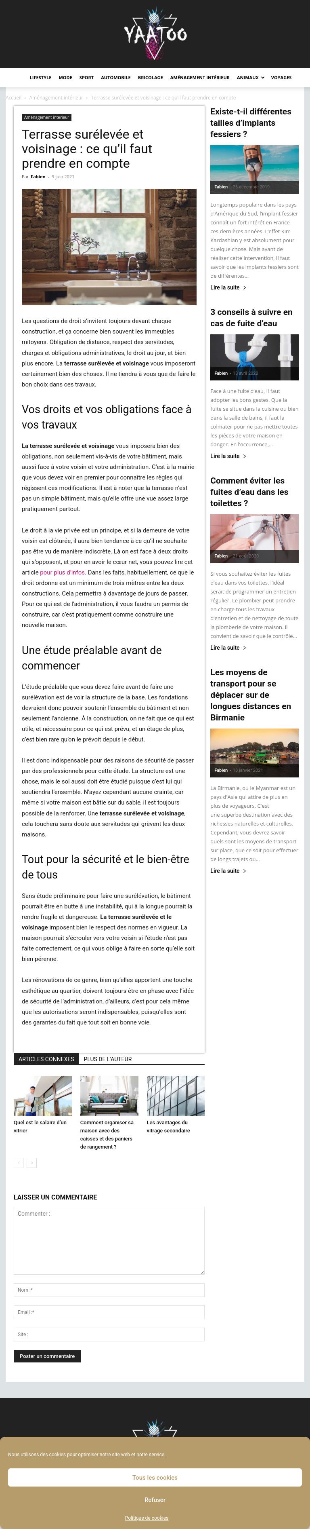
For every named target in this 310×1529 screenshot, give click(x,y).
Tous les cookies (155, 1477)
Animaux (251, 77)
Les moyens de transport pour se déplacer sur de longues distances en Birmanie (250, 694)
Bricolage (150, 77)
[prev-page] (19, 1163)
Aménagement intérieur (200, 77)
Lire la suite (228, 288)
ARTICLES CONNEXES (46, 1059)
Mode (65, 77)
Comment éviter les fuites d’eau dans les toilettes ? (249, 492)
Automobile (116, 77)
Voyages (281, 77)
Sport (87, 77)
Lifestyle (41, 77)
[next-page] (32, 1163)
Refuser (155, 1500)
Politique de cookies (146, 1518)
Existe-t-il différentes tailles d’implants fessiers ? (250, 123)
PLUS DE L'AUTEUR (108, 1059)
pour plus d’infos (62, 572)
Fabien (38, 176)
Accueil (13, 97)
